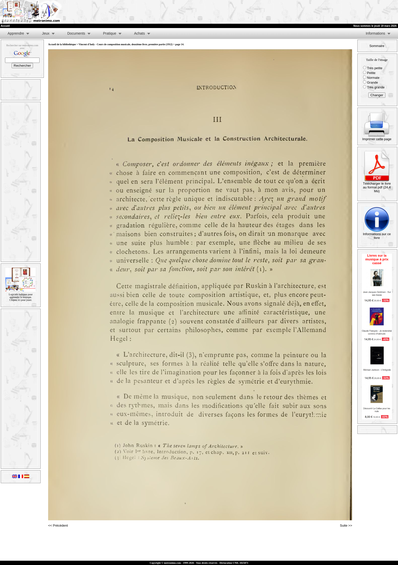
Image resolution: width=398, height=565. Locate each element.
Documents (76, 33)
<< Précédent (58, 525)
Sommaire (376, 46)
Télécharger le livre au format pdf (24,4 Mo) (377, 186)
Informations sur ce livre (377, 234)
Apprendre (16, 33)
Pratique (109, 33)
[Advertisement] (336, 11)
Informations (375, 33)
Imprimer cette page (376, 137)
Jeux (45, 33)
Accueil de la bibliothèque (62, 44)
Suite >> (346, 525)
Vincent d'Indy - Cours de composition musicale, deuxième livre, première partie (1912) (126, 44)
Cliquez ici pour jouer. (20, 300)
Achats (139, 33)
